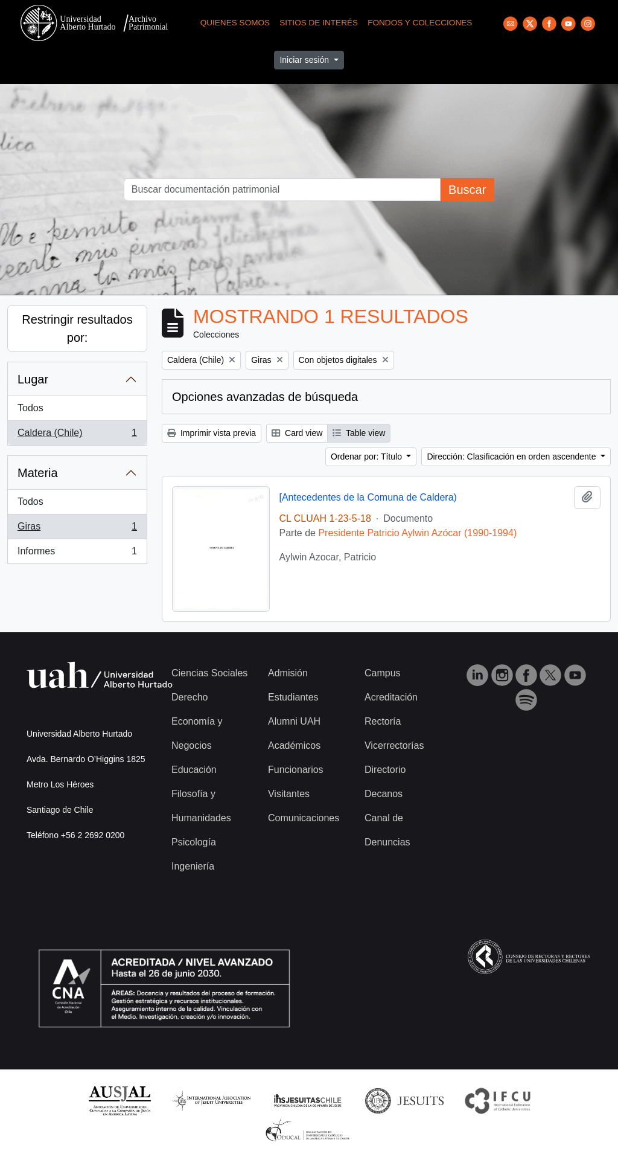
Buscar (467, 189)
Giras (77, 529)
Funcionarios (295, 769)
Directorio (385, 769)
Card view (297, 433)
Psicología (193, 842)
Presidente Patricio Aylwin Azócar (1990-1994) (417, 533)
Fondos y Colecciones (420, 22)
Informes (77, 553)
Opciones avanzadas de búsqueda (265, 396)
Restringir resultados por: (77, 328)
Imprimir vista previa (211, 433)
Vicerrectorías (394, 745)
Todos (30, 408)
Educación (194, 769)
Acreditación (391, 697)
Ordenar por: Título (367, 456)
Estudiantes (293, 697)
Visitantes (289, 794)
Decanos (384, 794)
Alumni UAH (294, 721)
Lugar (33, 379)
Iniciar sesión (305, 60)
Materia (38, 472)
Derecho (189, 697)
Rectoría (383, 721)
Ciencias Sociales (209, 673)
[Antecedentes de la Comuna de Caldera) (368, 497)
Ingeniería (192, 866)
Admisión (288, 673)
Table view (359, 433)
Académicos (294, 745)
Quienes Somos (235, 22)
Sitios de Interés (318, 22)
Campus (383, 673)
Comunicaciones (303, 818)
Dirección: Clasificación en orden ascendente (512, 456)
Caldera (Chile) (77, 435)
